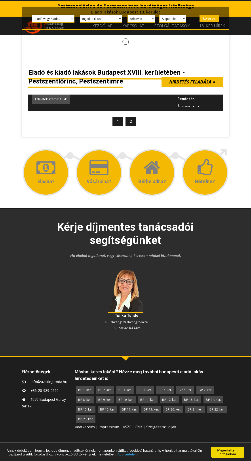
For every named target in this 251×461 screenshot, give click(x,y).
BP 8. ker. (84, 399)
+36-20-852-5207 (129, 327)
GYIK (139, 426)
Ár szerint (184, 106)
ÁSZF (127, 426)
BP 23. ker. (85, 419)
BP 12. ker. (169, 399)
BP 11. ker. (147, 399)
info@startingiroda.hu (48, 381)
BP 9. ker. (105, 399)
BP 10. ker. (125, 399)
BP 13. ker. (191, 399)
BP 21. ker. (195, 409)
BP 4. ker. (145, 390)
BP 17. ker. (129, 409)
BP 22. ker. (216, 409)
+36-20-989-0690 (44, 390)
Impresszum (109, 426)
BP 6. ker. (185, 390)
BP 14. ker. (213, 399)
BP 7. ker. (205, 390)
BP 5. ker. (165, 390)
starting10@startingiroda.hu (129, 322)
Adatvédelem (127, 454)
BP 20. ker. (173, 409)
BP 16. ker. (107, 409)
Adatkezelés (85, 426)
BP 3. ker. (125, 390)
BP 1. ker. (84, 390)
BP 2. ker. (105, 390)
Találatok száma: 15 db (51, 99)
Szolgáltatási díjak (161, 426)
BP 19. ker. (151, 409)
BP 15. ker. (85, 409)
